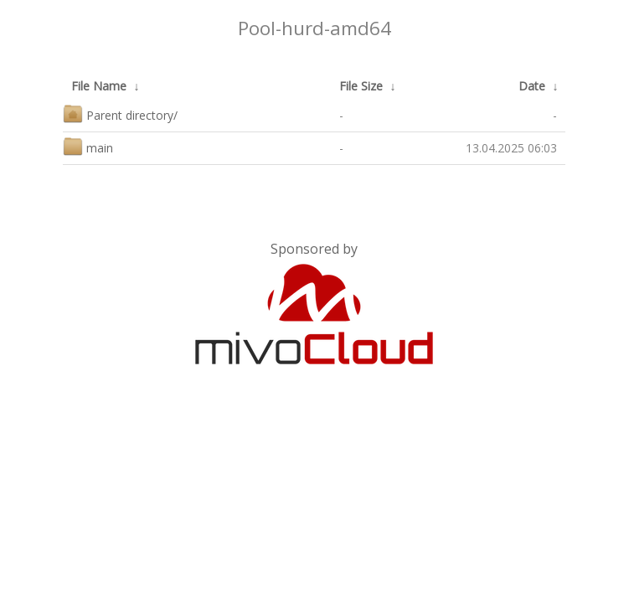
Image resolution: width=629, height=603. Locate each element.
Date (531, 86)
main (88, 146)
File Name (98, 86)
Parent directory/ (120, 113)
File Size (361, 86)
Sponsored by (314, 249)
